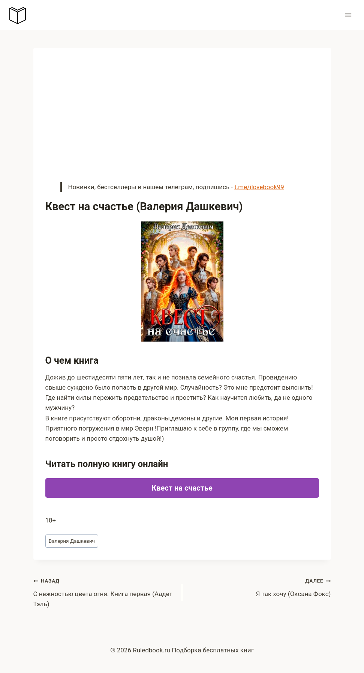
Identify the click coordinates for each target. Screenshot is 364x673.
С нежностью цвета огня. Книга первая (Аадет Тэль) (104, 591)
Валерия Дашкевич (72, 541)
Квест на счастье (181, 487)
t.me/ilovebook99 (259, 187)
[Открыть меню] (348, 15)
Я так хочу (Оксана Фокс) (260, 586)
